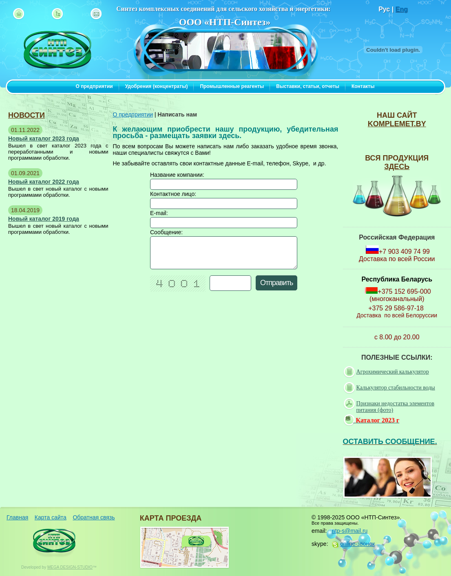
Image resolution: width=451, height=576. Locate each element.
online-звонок (357, 544)
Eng (402, 9)
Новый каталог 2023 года (43, 138)
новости (26, 115)
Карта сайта (50, 517)
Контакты (363, 86)
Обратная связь (94, 517)
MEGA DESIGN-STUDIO (70, 567)
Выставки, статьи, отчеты (307, 86)
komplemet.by (397, 124)
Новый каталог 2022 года (43, 181)
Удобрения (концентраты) (156, 86)
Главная (17, 517)
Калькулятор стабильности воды (390, 388)
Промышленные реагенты (232, 86)
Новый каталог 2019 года (43, 218)
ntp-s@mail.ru (349, 531)
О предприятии (94, 86)
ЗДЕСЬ (396, 167)
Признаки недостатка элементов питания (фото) (389, 406)
